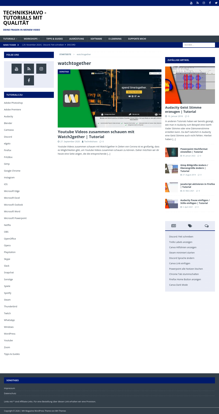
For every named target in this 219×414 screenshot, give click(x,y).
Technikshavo (90, 141)
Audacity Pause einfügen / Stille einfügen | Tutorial (195, 202)
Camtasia (9, 129)
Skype (7, 258)
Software (99, 38)
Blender (8, 122)
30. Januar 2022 (189, 155)
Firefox (7, 150)
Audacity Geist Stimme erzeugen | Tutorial (183, 109)
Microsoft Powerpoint (15, 218)
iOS (6, 184)
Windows (9, 326)
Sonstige (8, 279)
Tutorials (9, 38)
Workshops (31, 38)
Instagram (9, 177)
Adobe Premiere (12, 109)
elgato (7, 143)
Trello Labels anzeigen (180, 241)
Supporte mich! (141, 38)
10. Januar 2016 (175, 116)
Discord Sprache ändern (181, 257)
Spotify (7, 292)
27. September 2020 (70, 141)
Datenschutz (10, 393)
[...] (174, 139)
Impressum (9, 388)
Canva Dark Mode (178, 284)
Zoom (7, 347)
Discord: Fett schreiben (181, 236)
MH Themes (60, 411)
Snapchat (9, 272)
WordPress (9, 333)
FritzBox (8, 156)
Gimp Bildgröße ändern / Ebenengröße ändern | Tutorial (194, 168)
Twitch (7, 313)
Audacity (8, 116)
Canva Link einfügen (179, 263)
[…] (108, 153)
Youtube (8, 340)
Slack (6, 265)
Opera (7, 245)
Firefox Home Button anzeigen (185, 279)
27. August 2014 (189, 174)
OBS (6, 231)
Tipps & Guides (56, 38)
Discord (8, 136)
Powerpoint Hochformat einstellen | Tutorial (193, 150)
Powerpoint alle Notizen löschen (186, 268)
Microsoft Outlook (13, 204)
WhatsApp (9, 320)
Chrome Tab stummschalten (184, 273)
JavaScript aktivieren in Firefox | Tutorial (197, 185)
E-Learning (118, 38)
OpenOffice (10, 238)
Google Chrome (12, 170)
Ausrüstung (79, 38)
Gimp (7, 163)
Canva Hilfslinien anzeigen (182, 247)
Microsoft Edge (12, 190)
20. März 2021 (188, 190)
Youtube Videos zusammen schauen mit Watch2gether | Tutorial (96, 134)
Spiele (7, 286)
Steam (7, 299)
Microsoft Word (12, 211)
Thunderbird (10, 306)
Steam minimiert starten (182, 252)
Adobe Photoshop (13, 102)
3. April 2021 (188, 207)
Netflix (7, 224)
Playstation (10, 252)
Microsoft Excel (12, 197)
